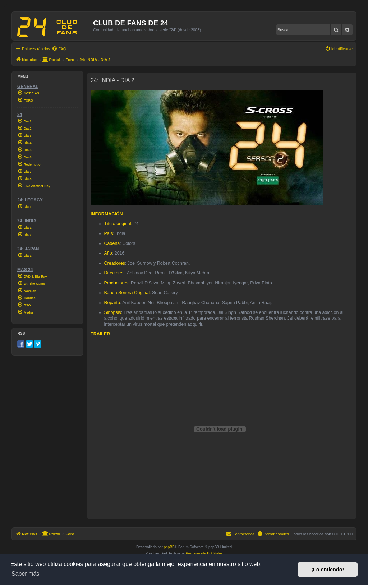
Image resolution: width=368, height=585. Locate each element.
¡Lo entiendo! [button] (327, 569)
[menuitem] (59, 49)
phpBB (169, 547)
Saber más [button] (25, 574)
